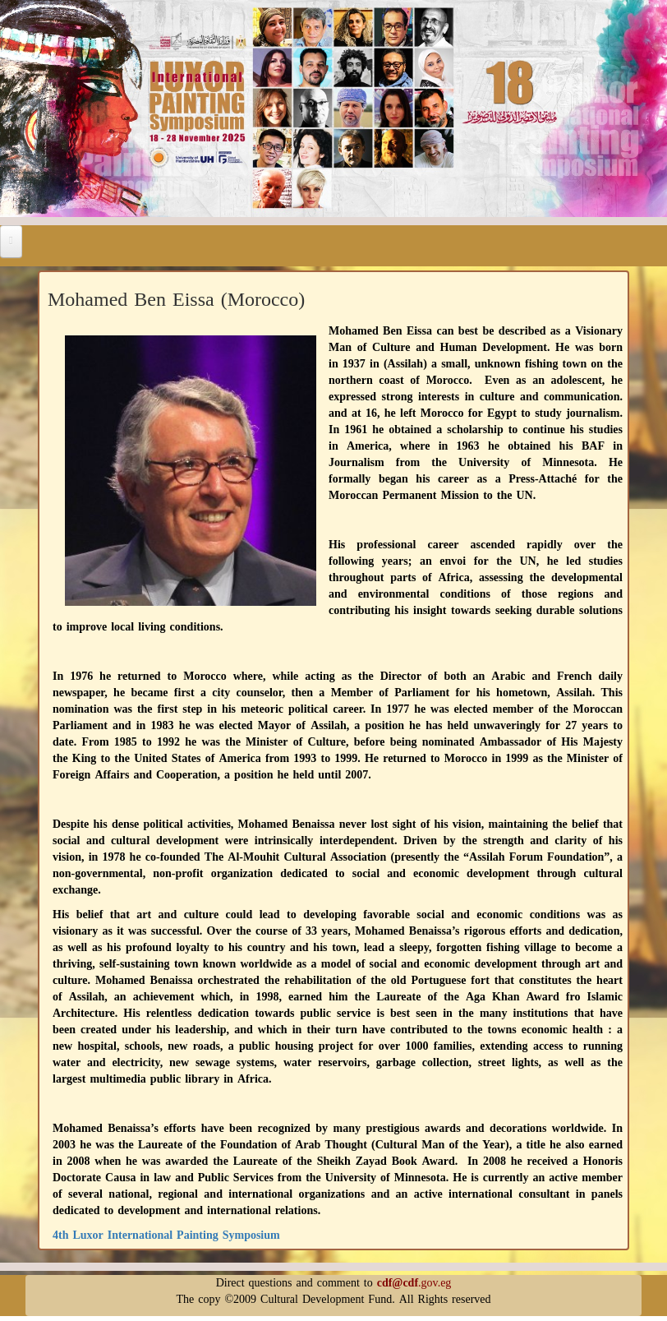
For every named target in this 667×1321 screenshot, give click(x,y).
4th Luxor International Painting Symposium (166, 1235)
